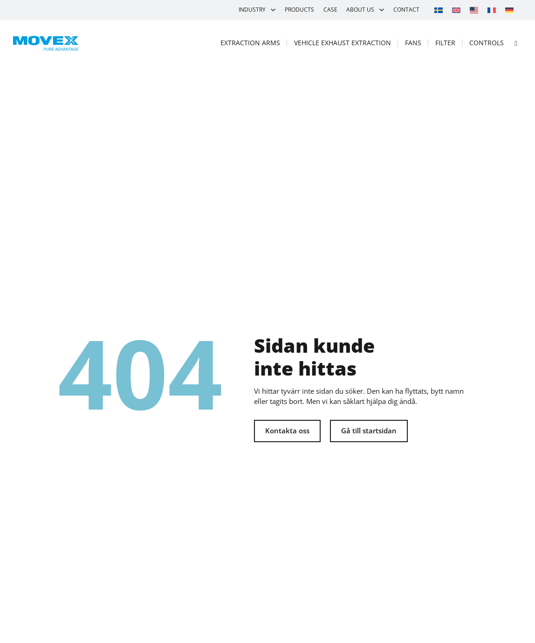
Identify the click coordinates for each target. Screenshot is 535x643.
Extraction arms (250, 42)
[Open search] (516, 43)
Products (299, 10)
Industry (252, 10)
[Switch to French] (492, 10)
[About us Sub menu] (381, 10)
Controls (486, 42)
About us (360, 10)
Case (330, 10)
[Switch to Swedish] (438, 10)
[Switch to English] (456, 10)
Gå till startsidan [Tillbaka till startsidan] (369, 430)
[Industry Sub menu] (273, 10)
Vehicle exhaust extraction (342, 42)
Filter (445, 42)
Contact (406, 10)
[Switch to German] (509, 10)
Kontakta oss (287, 430)
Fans (413, 42)
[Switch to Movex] (474, 10)
